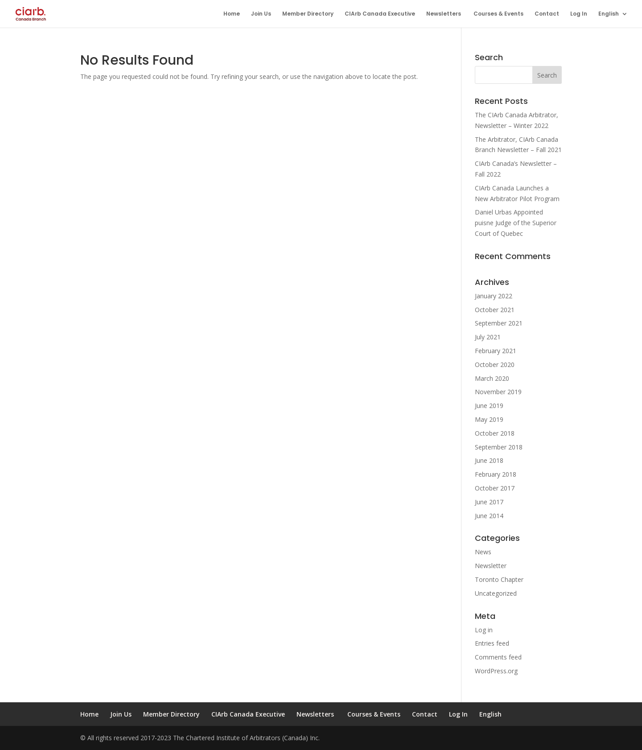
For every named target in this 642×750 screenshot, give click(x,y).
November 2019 (498, 391)
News (483, 552)
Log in (484, 630)
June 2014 (489, 515)
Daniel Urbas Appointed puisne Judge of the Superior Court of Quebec (515, 223)
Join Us (261, 14)
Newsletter (490, 565)
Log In (578, 14)
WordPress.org (496, 671)
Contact (547, 14)
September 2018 (499, 447)
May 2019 (489, 419)
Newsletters (444, 14)
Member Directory (307, 14)
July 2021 (488, 337)
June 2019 (489, 405)
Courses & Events (498, 14)
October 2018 (494, 433)
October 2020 (494, 364)
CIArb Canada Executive (380, 14)
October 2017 (494, 488)
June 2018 (489, 460)
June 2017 (489, 502)
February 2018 (495, 474)
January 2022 (493, 296)
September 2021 (499, 323)
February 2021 (495, 350)
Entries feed (492, 643)
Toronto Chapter (499, 579)
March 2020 (492, 378)
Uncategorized (496, 593)
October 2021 (494, 309)
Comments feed (498, 657)
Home (231, 14)
